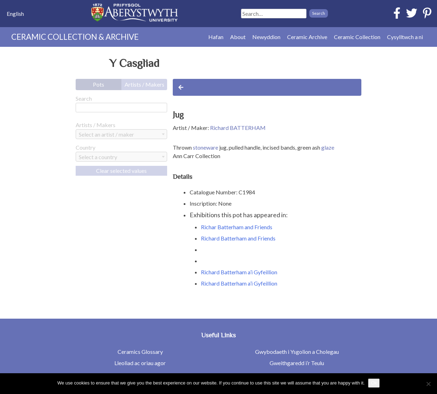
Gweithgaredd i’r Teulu (297, 362)
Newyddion (266, 36)
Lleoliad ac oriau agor (140, 362)
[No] (428, 383)
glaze (327, 147)
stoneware (205, 147)
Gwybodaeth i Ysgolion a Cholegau (297, 351)
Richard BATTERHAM (238, 127)
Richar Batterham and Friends (236, 227)
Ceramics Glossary (140, 351)
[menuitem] (15, 13)
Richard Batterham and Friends (238, 238)
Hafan (215, 36)
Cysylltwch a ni (405, 36)
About (238, 36)
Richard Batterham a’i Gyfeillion (239, 272)
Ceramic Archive (307, 36)
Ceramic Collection (357, 36)
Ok (374, 383)
